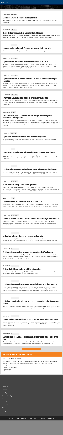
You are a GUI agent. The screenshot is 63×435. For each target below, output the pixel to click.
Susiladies (5, 390)
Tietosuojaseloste (48, 418)
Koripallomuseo (14, 215)
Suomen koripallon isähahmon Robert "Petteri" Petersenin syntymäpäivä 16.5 (31, 218)
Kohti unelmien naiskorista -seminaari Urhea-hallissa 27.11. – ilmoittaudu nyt (30, 284)
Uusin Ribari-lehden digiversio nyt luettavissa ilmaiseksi (23, 236)
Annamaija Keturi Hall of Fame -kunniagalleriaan (20, 17)
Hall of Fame (14, 14)
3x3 (3, 399)
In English (5, 405)
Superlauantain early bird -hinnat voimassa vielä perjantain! (24, 136)
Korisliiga (13, 112)
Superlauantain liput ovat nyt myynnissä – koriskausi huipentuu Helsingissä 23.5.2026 (30, 79)
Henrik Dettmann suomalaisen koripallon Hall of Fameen (23, 33)
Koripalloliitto (14, 58)
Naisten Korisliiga (7, 396)
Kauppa (4, 411)
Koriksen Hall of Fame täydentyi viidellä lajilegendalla (22, 269)
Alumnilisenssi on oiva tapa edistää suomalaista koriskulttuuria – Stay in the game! (30, 338)
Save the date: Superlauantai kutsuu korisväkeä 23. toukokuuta (25, 98)
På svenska (5, 408)
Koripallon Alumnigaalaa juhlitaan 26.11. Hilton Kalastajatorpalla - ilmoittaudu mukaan (31, 302)
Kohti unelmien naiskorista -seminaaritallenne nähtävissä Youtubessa (28, 252)
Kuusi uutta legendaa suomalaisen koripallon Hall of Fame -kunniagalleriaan (30, 169)
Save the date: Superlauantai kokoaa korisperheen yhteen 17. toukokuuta (29, 152)
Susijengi (5, 387)
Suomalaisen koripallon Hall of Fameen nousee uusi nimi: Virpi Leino (27, 48)
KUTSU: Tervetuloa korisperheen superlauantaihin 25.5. (22, 201)
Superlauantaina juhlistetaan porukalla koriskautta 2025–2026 (25, 61)
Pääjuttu (13, 149)
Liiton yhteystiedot (36, 418)
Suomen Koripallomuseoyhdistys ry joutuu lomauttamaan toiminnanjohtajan (30, 319)
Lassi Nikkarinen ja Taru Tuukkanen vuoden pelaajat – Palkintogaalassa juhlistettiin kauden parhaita (28, 116)
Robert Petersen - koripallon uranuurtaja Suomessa (21, 184)
